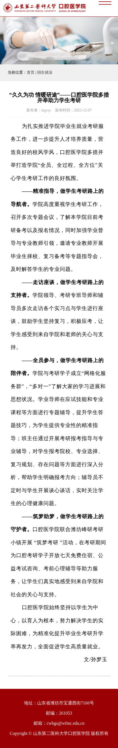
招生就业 (44, 72)
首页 (30, 72)
